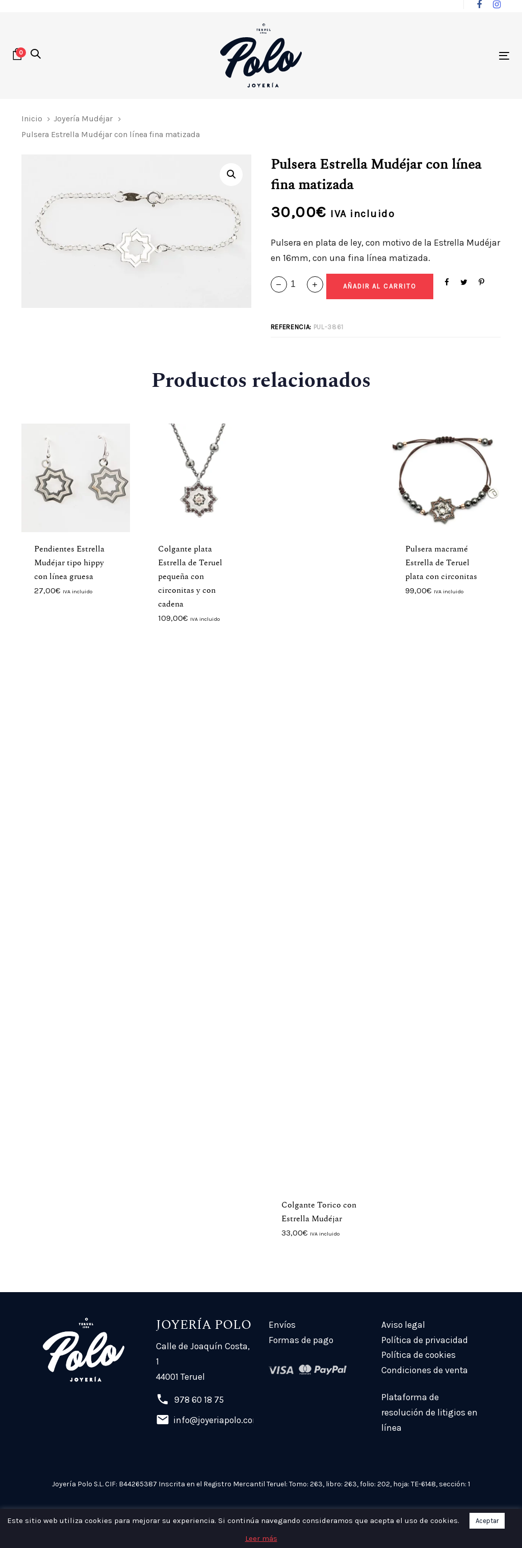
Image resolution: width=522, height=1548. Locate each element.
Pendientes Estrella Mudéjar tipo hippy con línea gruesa (69, 563)
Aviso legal (403, 1325)
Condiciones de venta (424, 1370)
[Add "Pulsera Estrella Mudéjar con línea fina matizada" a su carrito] (379, 286)
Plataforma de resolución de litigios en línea (429, 1412)
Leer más (261, 1538)
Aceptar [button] (487, 1521)
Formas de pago (301, 1340)
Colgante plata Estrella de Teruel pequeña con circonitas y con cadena (190, 576)
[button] (36, 55)
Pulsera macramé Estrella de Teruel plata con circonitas (441, 563)
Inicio (31, 118)
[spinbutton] (297, 284)
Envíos (282, 1325)
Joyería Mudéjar (83, 118)
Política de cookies (418, 1355)
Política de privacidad (424, 1340)
